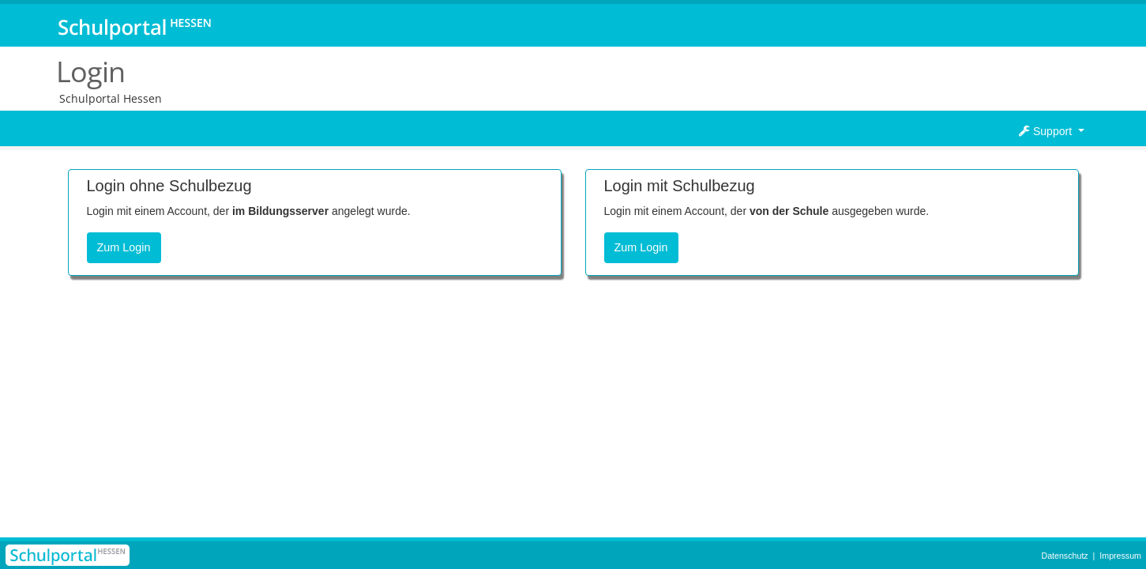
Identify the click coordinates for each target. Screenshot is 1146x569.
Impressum (1120, 555)
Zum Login (124, 247)
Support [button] (1047, 131)
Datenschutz (1064, 555)
